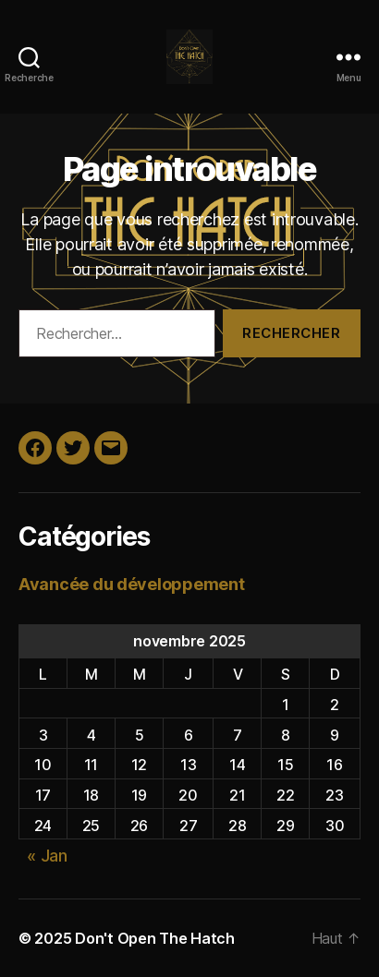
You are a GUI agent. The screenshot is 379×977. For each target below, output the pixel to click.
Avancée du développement (131, 584)
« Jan (47, 855)
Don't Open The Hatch (155, 938)
